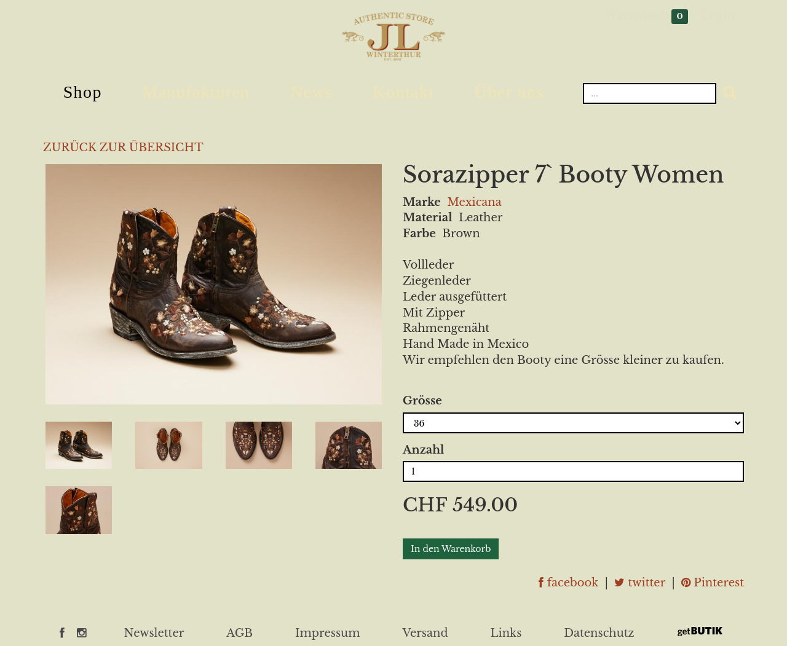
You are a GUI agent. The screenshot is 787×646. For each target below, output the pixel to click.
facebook (568, 582)
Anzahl (423, 450)
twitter (639, 582)
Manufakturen (196, 91)
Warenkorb (646, 16)
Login (718, 15)
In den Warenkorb (451, 548)
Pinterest (712, 582)
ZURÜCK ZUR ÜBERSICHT (123, 147)
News (311, 91)
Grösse (422, 401)
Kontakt (403, 91)
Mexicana (474, 202)
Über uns (509, 91)
